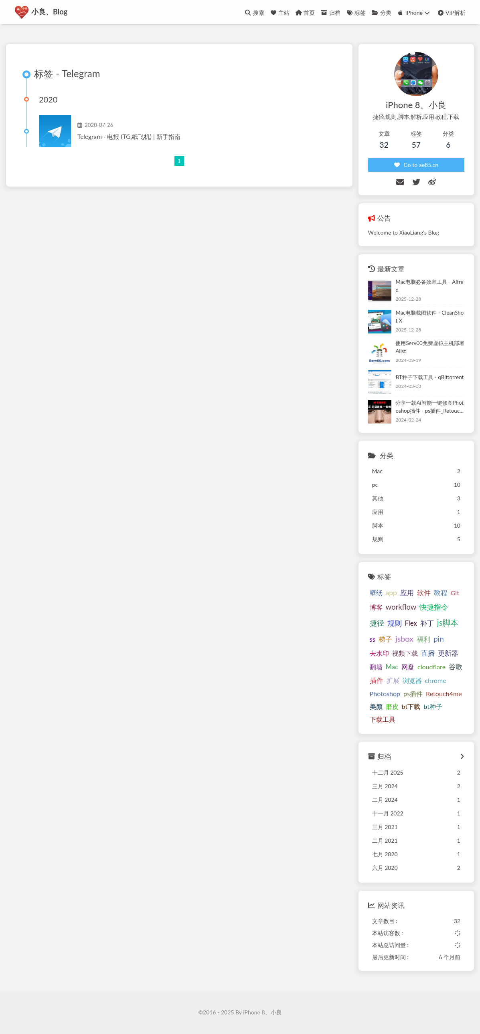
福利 (423, 640)
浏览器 (412, 680)
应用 (407, 593)
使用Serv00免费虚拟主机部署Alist (429, 347)
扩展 (393, 680)
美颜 (376, 707)
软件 (424, 593)
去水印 (379, 653)
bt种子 (432, 707)
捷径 (377, 623)
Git (455, 593)
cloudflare (431, 667)
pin (438, 639)
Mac (392, 667)
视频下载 (405, 653)
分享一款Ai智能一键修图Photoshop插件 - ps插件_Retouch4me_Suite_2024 (429, 408)
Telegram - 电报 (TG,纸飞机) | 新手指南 (128, 137)
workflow (401, 607)
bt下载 (411, 707)
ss (372, 640)
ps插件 (413, 694)
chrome (435, 680)
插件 (376, 681)
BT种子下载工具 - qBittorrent (429, 377)
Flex (411, 624)
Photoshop (385, 694)
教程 (441, 593)
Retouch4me (444, 694)
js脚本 (448, 623)
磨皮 (392, 707)
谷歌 (455, 667)
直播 (428, 653)
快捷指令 (433, 607)
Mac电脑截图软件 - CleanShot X (429, 316)
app (391, 593)
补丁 (427, 624)
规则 (394, 623)
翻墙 (376, 667)
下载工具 (382, 719)
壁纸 (376, 593)
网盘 (407, 667)
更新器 (448, 654)
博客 (376, 607)
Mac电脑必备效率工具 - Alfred (429, 286)
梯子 (385, 640)
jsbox (404, 639)
